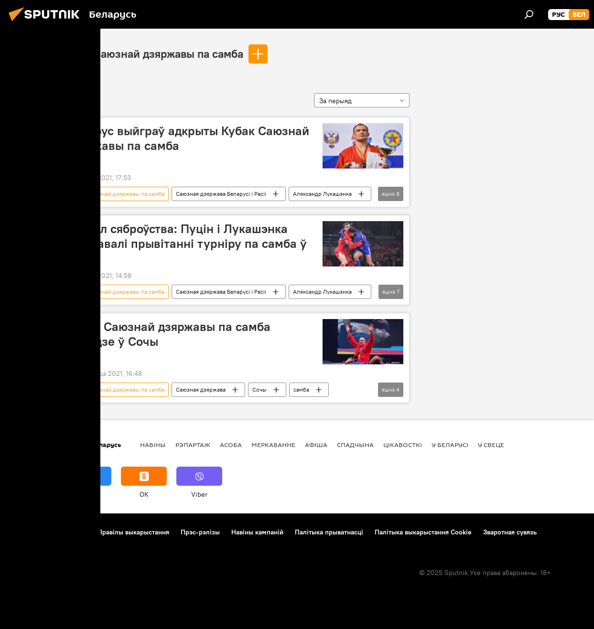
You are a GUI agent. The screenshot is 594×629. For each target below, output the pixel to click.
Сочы (259, 389)
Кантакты (71, 532)
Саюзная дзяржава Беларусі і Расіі (221, 193)
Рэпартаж (192, 444)
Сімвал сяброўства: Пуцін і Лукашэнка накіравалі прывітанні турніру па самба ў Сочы (187, 243)
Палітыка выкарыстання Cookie (423, 532)
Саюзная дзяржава (201, 389)
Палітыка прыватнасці (329, 532)
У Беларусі (450, 444)
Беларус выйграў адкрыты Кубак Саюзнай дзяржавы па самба (188, 138)
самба (301, 389)
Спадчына (355, 444)
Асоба (231, 444)
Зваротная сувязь (510, 532)
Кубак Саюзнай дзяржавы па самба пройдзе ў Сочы (168, 334)
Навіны (153, 444)
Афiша (316, 444)
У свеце (491, 444)
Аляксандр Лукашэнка (322, 193)
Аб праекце (28, 532)
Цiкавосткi (402, 444)
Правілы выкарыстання (133, 532)
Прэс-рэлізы (200, 532)
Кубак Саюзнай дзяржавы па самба (152, 53)
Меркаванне (273, 444)
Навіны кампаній (257, 532)
